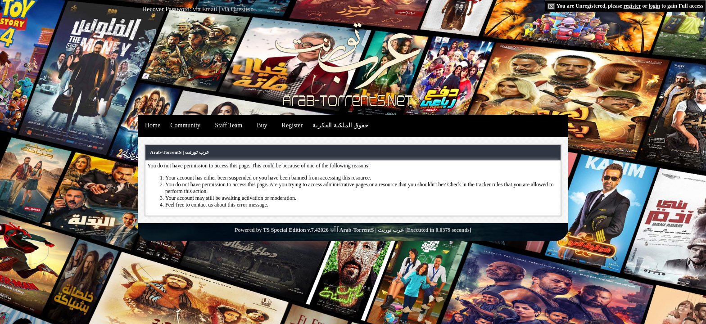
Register (292, 125)
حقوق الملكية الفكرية (340, 125)
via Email (205, 9)
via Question (237, 9)
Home (152, 125)
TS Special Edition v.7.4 (290, 230)
